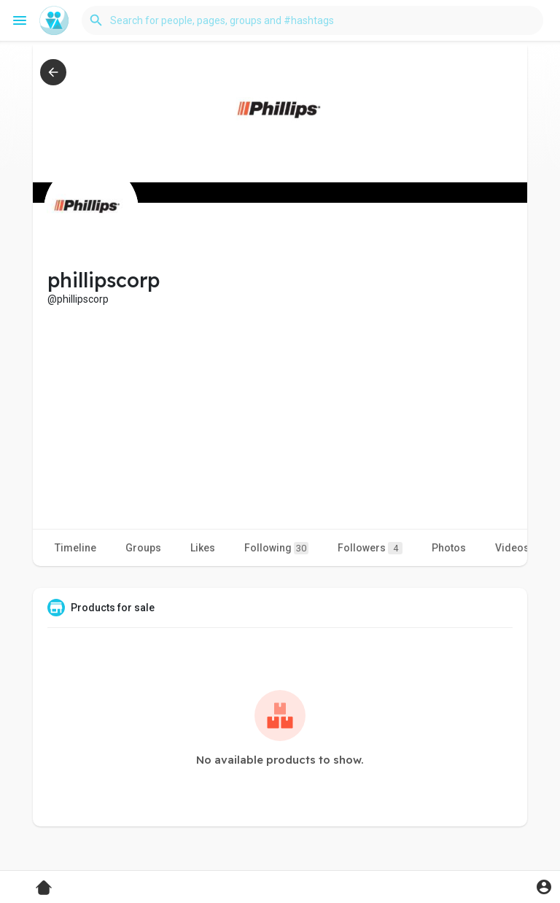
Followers (370, 548)
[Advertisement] (280, 416)
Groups (143, 548)
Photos (449, 548)
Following (276, 548)
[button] (312, 20)
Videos (512, 548)
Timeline (75, 548)
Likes (202, 548)
